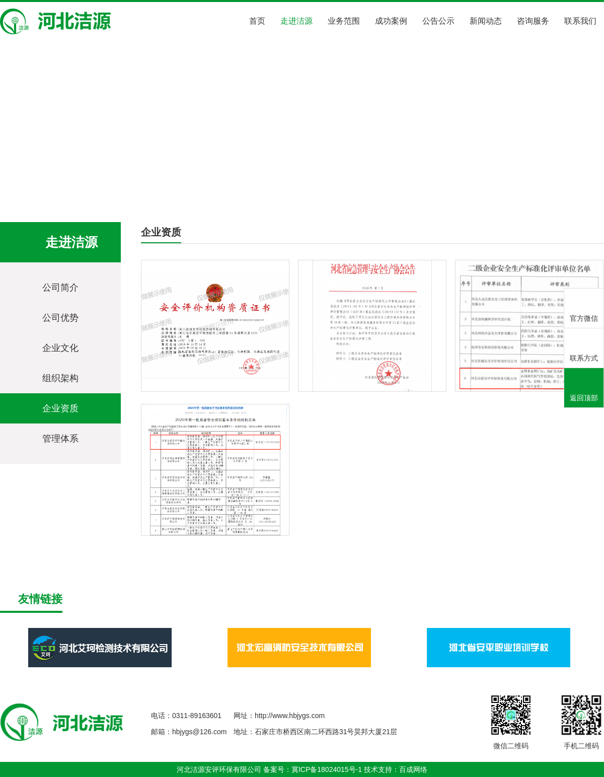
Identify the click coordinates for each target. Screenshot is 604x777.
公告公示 (438, 21)
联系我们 (580, 21)
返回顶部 (583, 388)
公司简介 (60, 287)
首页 (257, 21)
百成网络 (413, 769)
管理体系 (60, 439)
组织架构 (60, 378)
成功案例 (391, 21)
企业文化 (60, 348)
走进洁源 (296, 21)
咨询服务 (533, 21)
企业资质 (144, 192)
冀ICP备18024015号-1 (326, 769)
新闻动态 (486, 21)
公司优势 (60, 318)
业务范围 (344, 21)
